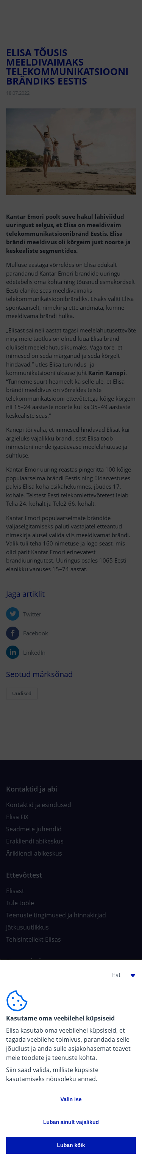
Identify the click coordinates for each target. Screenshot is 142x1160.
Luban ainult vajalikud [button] (71, 1122)
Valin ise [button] (70, 1099)
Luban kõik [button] (71, 1145)
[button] (121, 975)
